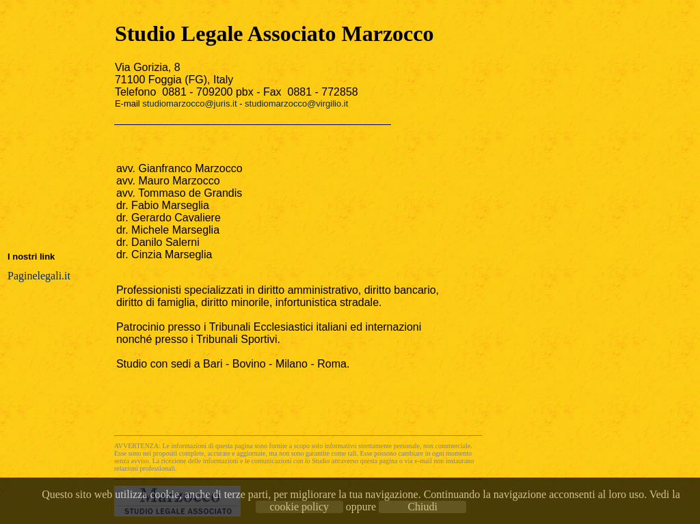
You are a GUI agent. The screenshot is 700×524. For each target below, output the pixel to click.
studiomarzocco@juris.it (189, 103)
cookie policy (299, 506)
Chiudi (422, 506)
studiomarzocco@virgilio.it (296, 103)
